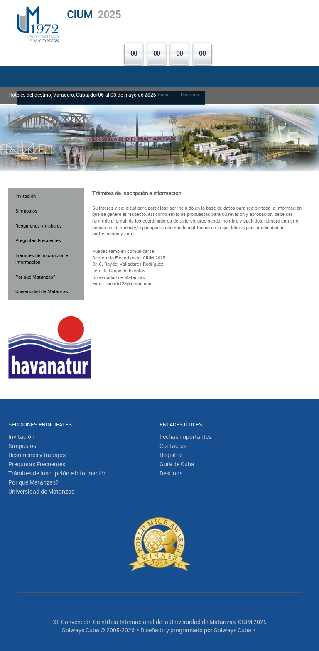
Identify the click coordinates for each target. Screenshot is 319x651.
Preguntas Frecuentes (38, 240)
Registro (171, 455)
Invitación (25, 196)
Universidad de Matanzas (41, 291)
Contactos (173, 446)
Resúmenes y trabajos (38, 226)
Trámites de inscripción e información (41, 258)
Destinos (171, 473)
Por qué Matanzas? (35, 277)
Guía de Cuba (177, 464)
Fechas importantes (185, 437)
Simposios (26, 211)
